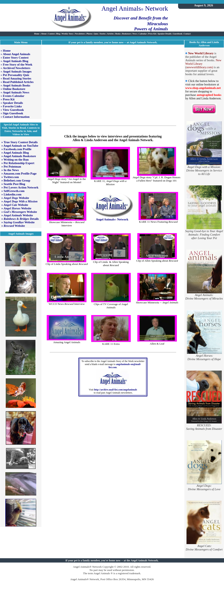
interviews (115, 136)
